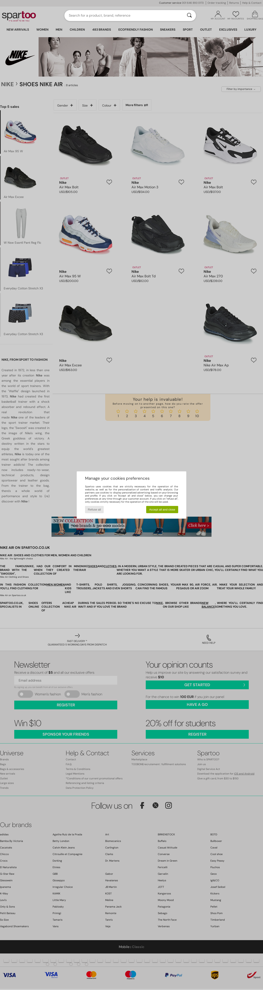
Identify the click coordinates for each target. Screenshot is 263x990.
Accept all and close (162, 509)
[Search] (189, 15)
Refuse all (94, 509)
